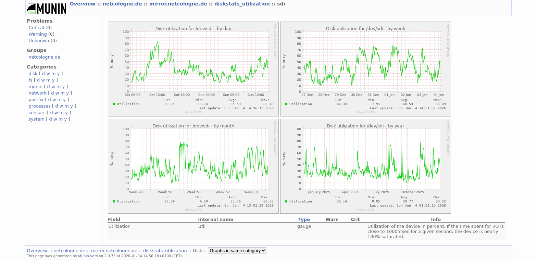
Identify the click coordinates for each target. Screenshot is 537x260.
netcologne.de (123, 4)
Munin (83, 256)
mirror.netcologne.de (179, 4)
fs (30, 80)
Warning (37, 34)
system (36, 119)
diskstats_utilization (242, 4)
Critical (36, 27)
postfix (35, 99)
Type (304, 219)
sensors (37, 112)
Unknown (38, 40)
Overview (83, 4)
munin (35, 86)
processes (39, 106)
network (37, 93)
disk (32, 73)
